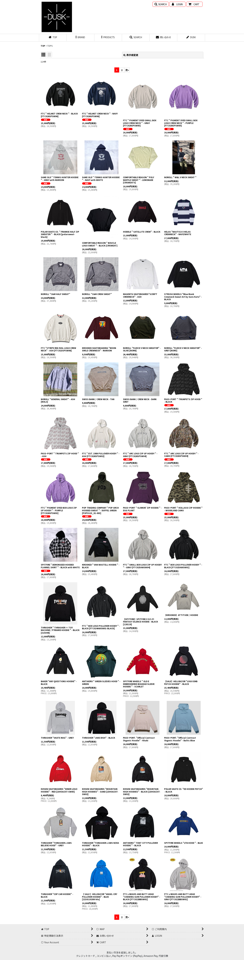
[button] (160, 4)
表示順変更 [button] (130, 55)
